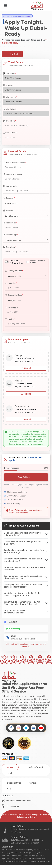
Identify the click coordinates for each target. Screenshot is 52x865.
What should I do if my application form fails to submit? (24, 568)
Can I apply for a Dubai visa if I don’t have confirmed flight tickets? (23, 585)
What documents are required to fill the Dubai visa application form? (22, 594)
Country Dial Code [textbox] (14, 276)
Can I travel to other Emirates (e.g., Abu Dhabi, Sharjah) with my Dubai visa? (22, 602)
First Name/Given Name (14, 162)
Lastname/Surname (13, 174)
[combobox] (26, 203)
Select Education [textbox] (11, 203)
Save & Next (25, 477)
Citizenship (9, 73)
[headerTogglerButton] (5, 5)
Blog (9, 788)
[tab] (10, 767)
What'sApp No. (12, 307)
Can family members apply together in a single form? (22, 542)
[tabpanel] (26, 785)
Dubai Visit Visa (14, 783)
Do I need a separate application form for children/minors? (23, 533)
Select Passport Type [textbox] (13, 240)
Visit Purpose (10, 133)
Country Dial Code (14, 271)
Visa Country (10, 97)
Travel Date (9, 121)
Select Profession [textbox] (11, 216)
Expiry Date (9, 247)
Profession (9, 210)
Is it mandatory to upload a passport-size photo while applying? (23, 577)
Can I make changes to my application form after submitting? (24, 551)
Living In (8, 85)
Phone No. (11, 283)
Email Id (10, 319)
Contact (32, 783)
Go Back (12, 54)
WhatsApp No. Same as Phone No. (37, 262)
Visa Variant (9, 109)
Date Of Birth (10, 186)
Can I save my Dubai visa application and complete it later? (23, 559)
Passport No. (10, 223)
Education (9, 198)
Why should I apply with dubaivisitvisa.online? (15, 611)
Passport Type (10, 235)
